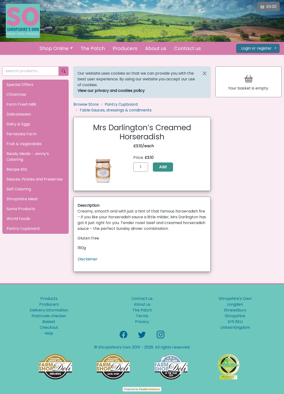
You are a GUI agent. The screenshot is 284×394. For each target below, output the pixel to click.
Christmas (16, 94)
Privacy (142, 321)
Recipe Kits (16, 169)
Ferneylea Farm (21, 134)
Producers (125, 48)
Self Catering (18, 189)
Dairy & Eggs (18, 124)
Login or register (256, 48)
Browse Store (86, 104)
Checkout (49, 327)
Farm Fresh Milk (21, 104)
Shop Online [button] (54, 48)
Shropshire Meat (22, 199)
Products (49, 298)
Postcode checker (49, 316)
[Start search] (63, 71)
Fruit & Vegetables (24, 144)
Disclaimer (88, 259)
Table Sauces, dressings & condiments (115, 110)
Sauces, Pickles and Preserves (34, 179)
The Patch (93, 48)
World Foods (18, 218)
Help (49, 333)
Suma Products (20, 209)
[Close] (204, 73)
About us (155, 48)
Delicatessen (18, 114)
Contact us (187, 48)
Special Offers (19, 84)
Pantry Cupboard (22, 228)
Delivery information (49, 310)
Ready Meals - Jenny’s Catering (27, 156)
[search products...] (30, 71)
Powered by (142, 389)
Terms (142, 316)
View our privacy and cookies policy (111, 90)
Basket (48, 321)
